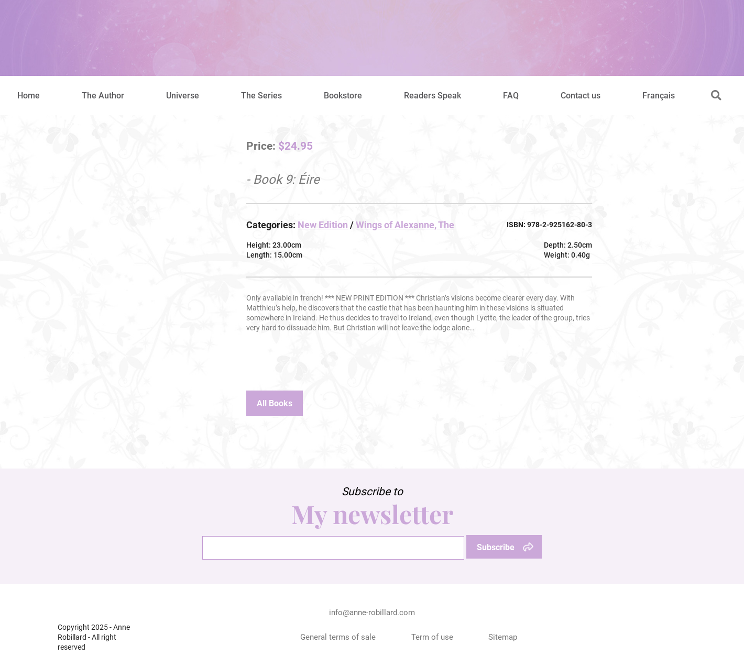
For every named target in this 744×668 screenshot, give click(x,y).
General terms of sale (338, 637)
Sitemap (502, 637)
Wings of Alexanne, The (405, 224)
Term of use (432, 637)
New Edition (323, 224)
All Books (274, 403)
